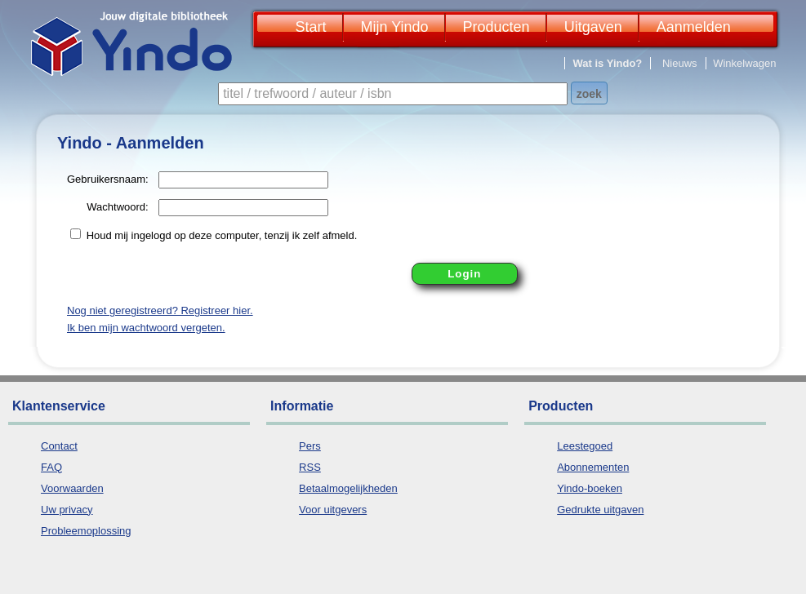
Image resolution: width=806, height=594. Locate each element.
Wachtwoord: (117, 207)
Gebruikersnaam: (108, 179)
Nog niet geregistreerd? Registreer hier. (160, 310)
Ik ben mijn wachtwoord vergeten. (146, 327)
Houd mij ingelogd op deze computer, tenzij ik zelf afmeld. (222, 235)
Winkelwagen (744, 63)
